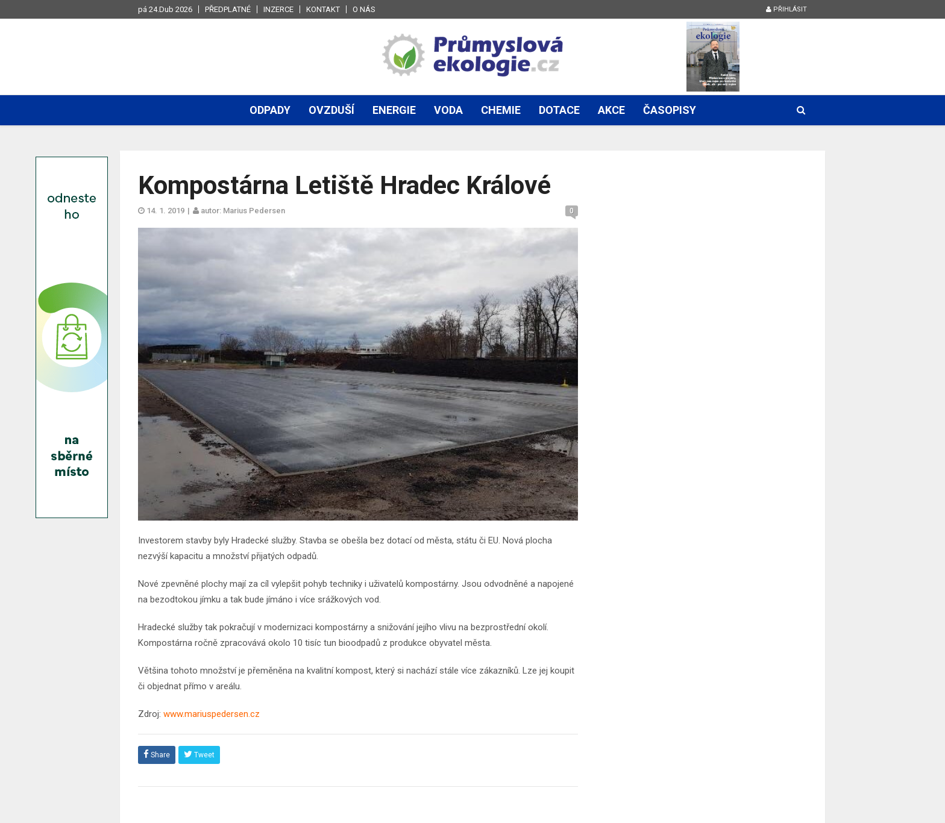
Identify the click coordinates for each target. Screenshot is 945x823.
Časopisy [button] (669, 110)
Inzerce (278, 9)
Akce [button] (611, 110)
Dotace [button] (559, 110)
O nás (364, 9)
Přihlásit (786, 9)
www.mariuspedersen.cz (211, 714)
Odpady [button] (270, 110)
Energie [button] (394, 110)
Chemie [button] (501, 110)
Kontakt (323, 9)
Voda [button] (448, 110)
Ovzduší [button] (331, 110)
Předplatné (228, 9)
